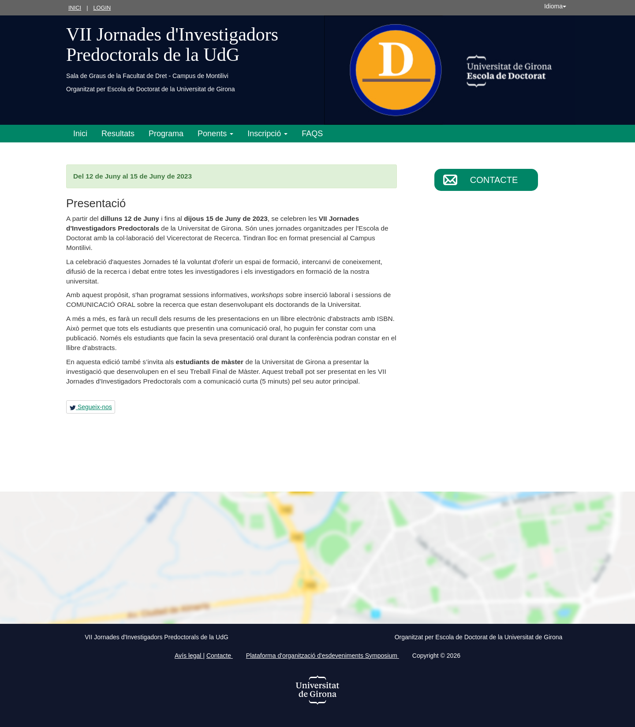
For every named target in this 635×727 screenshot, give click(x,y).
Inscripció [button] (267, 133)
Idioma (555, 6)
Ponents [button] (215, 133)
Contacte (494, 180)
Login (102, 7)
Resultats (117, 133)
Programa (166, 133)
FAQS (312, 133)
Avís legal (189, 655)
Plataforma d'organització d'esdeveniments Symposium (322, 655)
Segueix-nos (90, 406)
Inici (74, 7)
